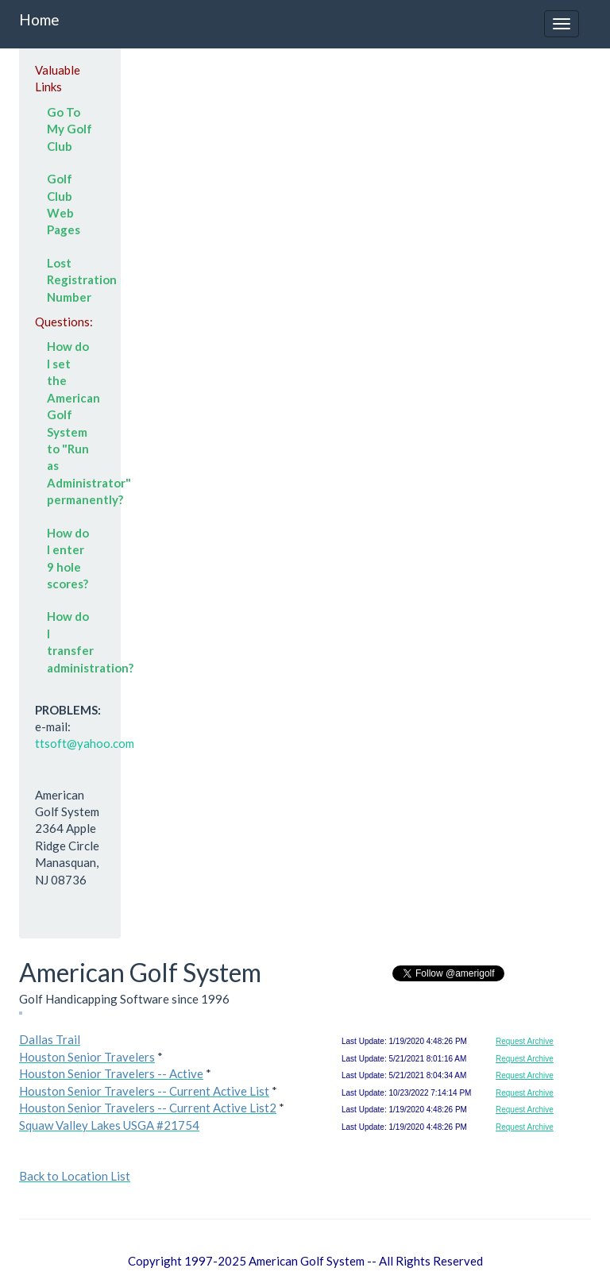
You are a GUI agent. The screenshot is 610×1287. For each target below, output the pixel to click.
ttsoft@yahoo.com (84, 743)
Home (39, 19)
